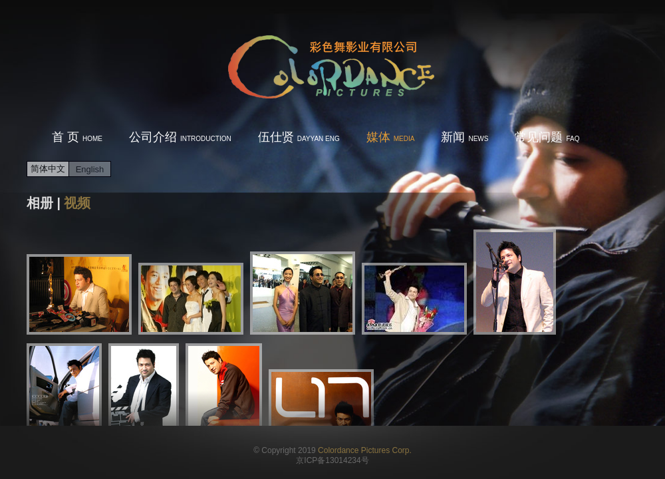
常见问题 (547, 137)
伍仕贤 (299, 137)
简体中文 (48, 169)
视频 (77, 203)
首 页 (77, 137)
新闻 (464, 137)
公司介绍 (180, 137)
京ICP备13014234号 (332, 460)
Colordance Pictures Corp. (365, 450)
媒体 (390, 137)
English (90, 169)
